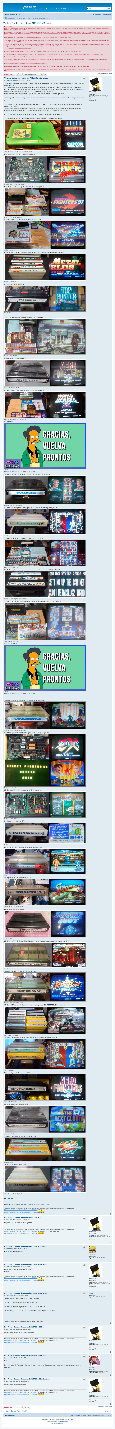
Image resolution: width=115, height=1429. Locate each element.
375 (95, 94)
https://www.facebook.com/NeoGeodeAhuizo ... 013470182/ (20, 1210)
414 (95, 1369)
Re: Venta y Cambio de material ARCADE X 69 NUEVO (26, 1246)
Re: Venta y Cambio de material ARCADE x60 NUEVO (25, 1264)
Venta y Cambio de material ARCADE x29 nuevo (27, 23)
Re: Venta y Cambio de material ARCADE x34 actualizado (27, 1379)
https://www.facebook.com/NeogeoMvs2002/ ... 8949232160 (21, 1212)
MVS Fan (91, 1367)
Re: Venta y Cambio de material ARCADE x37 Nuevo (25, 1356)
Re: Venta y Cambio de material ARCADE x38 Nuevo (25, 1327)
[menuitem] (18, 14)
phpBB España (64, 1421)
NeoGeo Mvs (92, 91)
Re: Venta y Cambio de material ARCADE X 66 (22, 1217)
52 (95, 1256)
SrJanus (91, 1293)
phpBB (53, 1419)
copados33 (92, 1254)
